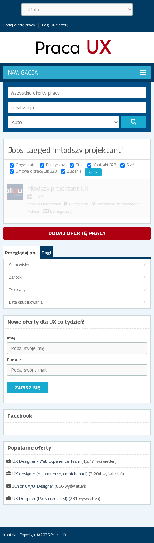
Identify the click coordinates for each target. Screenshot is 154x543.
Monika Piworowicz (44, 204)
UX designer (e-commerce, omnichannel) (50, 473)
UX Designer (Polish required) (39, 498)
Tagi (46, 252)
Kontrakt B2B (104, 164)
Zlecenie (74, 171)
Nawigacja (77, 72)
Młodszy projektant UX (57, 188)
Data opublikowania (26, 302)
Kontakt (10, 534)
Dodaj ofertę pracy (19, 25)
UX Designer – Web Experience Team (46, 461)
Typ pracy (17, 289)
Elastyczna (55, 164)
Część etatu (25, 164)
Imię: (12, 338)
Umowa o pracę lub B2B (36, 171)
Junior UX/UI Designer (32, 486)
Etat (79, 164)
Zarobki (15, 277)
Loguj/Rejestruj (55, 25)
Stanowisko (19, 264)
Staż (130, 164)
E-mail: (14, 359)
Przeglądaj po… (21, 252)
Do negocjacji (61, 211)
